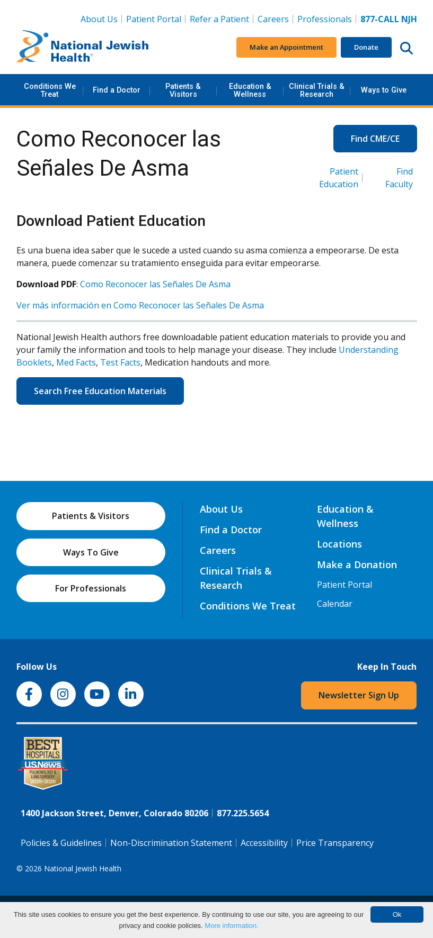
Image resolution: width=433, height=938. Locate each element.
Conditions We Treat (50, 90)
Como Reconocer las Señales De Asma (155, 284)
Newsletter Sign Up (359, 695)
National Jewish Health (82, 868)
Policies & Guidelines (61, 843)
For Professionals (90, 588)
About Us (99, 19)
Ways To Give (91, 552)
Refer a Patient (219, 19)
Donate (366, 47)
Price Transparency (335, 843)
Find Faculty (399, 178)
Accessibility (264, 843)
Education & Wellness (250, 90)
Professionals (324, 19)
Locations (339, 544)
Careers (275, 18)
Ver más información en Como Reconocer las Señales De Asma (140, 305)
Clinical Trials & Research (316, 90)
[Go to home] (82, 48)
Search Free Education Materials (100, 391)
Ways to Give (384, 90)
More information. (231, 926)
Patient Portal (153, 19)
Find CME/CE (375, 138)
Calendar (334, 603)
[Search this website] (406, 47)
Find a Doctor (116, 90)
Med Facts (76, 362)
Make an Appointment (286, 47)
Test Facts (120, 362)
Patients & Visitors (183, 90)
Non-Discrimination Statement (171, 843)
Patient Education (338, 178)
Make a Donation (357, 564)
